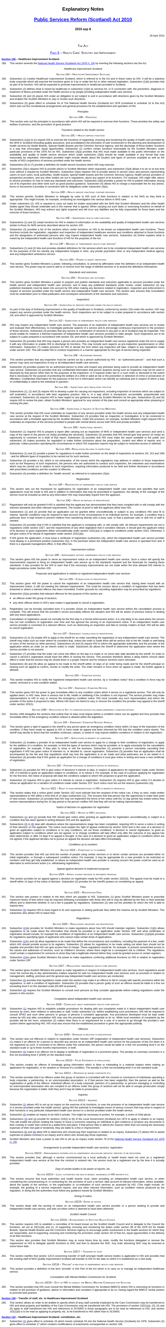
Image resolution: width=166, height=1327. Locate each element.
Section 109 (9, 1298)
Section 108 (9, 59)
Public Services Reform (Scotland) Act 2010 (83, 19)
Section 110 (9, 1317)
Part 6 (54, 52)
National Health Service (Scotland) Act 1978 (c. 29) (66, 63)
